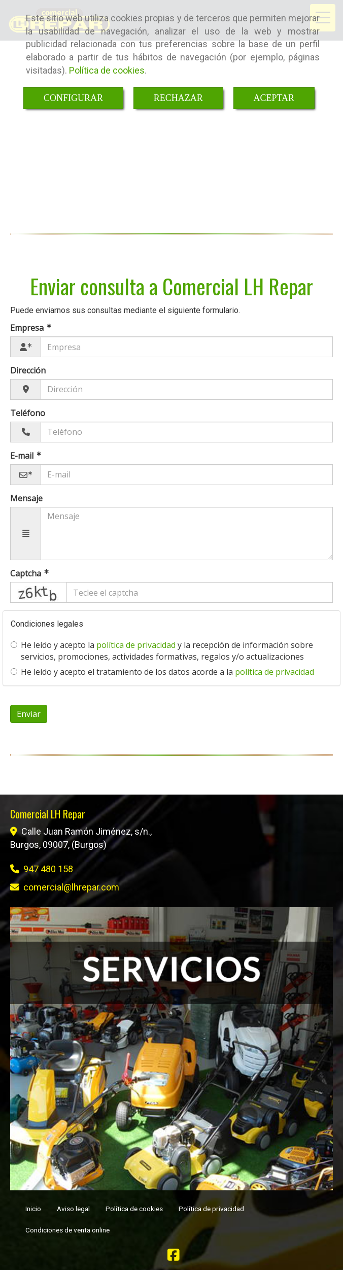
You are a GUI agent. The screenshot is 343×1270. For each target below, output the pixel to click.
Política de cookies (107, 70)
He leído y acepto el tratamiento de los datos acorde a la (162, 671)
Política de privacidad (211, 1209)
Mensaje (26, 498)
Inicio (33, 1209)
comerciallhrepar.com (71, 887)
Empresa (28, 327)
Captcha (26, 573)
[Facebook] (173, 1257)
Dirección (28, 370)
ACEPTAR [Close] (274, 98)
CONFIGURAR (73, 98)
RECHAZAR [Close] (178, 98)
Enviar (29, 713)
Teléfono (27, 413)
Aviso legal (73, 1209)
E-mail (23, 455)
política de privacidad (136, 644)
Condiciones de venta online (67, 1230)
